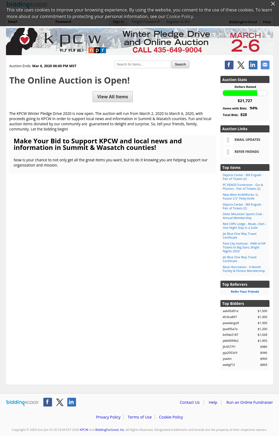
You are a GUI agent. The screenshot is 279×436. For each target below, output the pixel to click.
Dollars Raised (245, 87)
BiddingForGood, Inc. (110, 430)
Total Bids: (235, 114)
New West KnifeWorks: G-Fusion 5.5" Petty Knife (241, 196)
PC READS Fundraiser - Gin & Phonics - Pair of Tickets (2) (243, 187)
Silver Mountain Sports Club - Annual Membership (243, 216)
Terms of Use (140, 417)
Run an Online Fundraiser (249, 402)
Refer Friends (241, 152)
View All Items (112, 97)
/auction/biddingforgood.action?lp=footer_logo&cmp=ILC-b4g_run (22, 403)
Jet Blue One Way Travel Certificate (239, 235)
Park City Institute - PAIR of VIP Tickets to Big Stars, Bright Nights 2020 (244, 247)
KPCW (84, 430)
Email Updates (241, 140)
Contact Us (190, 402)
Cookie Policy (171, 417)
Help (213, 402)
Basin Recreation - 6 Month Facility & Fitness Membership (244, 269)
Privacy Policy (108, 417)
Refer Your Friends (245, 291)
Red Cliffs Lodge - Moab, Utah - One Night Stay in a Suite (244, 226)
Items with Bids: (240, 108)
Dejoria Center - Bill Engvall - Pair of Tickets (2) (243, 177)
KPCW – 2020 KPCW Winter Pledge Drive (139, 41)
